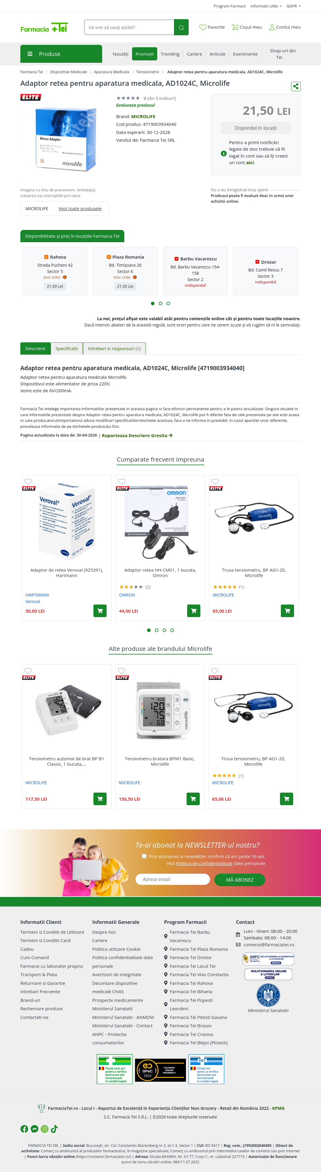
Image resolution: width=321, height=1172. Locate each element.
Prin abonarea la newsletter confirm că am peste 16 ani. (207, 856)
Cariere (99, 940)
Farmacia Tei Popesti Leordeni (188, 1004)
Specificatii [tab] (67, 348)
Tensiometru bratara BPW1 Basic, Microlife (160, 761)
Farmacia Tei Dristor (188, 957)
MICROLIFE (143, 116)
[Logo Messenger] (34, 1129)
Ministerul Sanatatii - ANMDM (123, 1017)
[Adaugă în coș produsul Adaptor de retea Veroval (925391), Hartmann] (100, 611)
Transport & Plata (38, 974)
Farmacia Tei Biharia (188, 991)
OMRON (127, 595)
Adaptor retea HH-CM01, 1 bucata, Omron (160, 572)
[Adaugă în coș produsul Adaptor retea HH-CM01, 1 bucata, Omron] (193, 611)
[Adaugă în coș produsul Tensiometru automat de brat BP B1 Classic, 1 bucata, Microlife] (100, 799)
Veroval (32, 601)
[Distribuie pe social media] (296, 86)
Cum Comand (34, 957)
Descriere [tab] (35, 348)
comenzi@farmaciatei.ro (268, 944)
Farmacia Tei (31, 71)
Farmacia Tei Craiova (188, 1034)
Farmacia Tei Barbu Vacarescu (187, 936)
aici (250, 162)
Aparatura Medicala (111, 71)
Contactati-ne (34, 1017)
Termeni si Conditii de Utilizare (52, 932)
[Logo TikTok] (54, 1129)
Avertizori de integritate (116, 974)
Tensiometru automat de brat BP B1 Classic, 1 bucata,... (66, 761)
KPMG (278, 1108)
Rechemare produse (41, 1008)
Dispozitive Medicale (68, 71)
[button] (153, 303)
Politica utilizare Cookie (116, 949)
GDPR (292, 6)
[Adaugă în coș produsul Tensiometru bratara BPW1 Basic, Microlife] (193, 799)
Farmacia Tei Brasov (188, 1025)
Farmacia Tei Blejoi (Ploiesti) (196, 1043)
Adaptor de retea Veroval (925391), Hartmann (66, 572)
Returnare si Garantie (42, 983)
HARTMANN (37, 595)
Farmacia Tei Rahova (188, 983)
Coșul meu (247, 25)
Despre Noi (104, 932)
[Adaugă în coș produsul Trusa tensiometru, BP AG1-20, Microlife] (287, 611)
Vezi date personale (215, 863)
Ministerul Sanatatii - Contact (122, 1025)
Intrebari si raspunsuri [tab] (114, 348)
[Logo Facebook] (24, 1129)
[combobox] (129, 27)
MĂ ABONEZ (240, 880)
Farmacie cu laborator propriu (51, 966)
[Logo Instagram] (45, 1129)
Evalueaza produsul (135, 105)
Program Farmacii (230, 6)
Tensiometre (147, 71)
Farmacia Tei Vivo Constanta (196, 974)
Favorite (212, 27)
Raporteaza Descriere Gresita (137, 435)
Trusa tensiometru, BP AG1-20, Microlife (254, 572)
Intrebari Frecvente (40, 991)
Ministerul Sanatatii (112, 1008)
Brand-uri (30, 1000)
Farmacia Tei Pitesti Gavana (195, 1017)
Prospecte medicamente (117, 1000)
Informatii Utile (265, 6)
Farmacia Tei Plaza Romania (196, 949)
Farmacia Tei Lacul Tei (190, 966)
